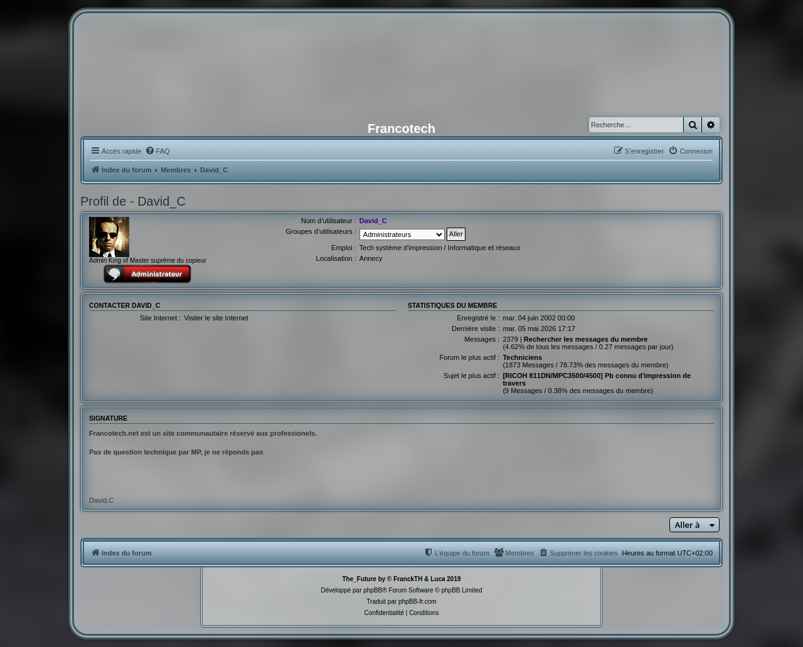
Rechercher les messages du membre (586, 339)
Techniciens (522, 357)
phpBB (372, 590)
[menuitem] (157, 151)
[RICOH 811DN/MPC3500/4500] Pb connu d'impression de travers (597, 379)
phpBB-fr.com (417, 601)
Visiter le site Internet (216, 318)
